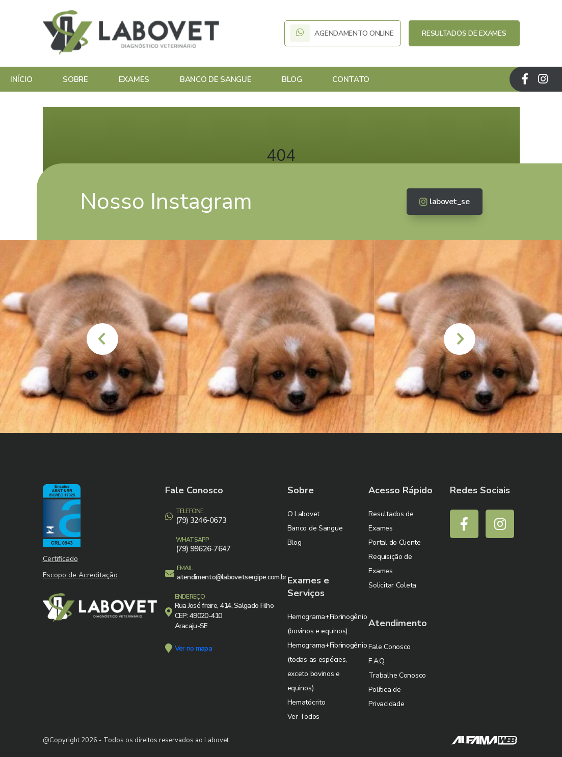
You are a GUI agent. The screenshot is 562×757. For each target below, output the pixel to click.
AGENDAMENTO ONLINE (342, 33)
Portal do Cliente (394, 542)
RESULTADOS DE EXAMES (464, 33)
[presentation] (102, 339)
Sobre (75, 79)
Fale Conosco (389, 647)
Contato (350, 79)
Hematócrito (306, 702)
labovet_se (444, 201)
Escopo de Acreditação (80, 575)
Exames (134, 79)
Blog (292, 79)
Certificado (60, 559)
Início (21, 79)
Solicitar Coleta (392, 585)
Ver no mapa (193, 648)
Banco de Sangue (216, 79)
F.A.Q (376, 661)
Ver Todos (303, 716)
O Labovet (303, 514)
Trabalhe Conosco (397, 675)
